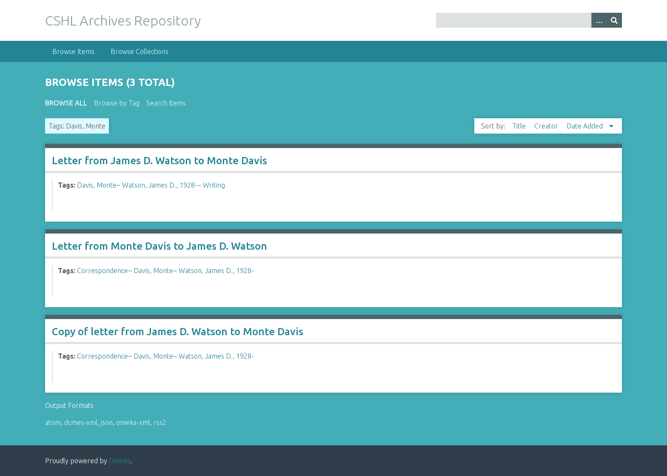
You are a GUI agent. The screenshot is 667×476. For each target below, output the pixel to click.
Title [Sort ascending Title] (519, 126)
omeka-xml (133, 422)
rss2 (160, 422)
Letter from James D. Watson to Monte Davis (159, 160)
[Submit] (614, 20)
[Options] (599, 20)
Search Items (166, 103)
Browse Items (73, 51)
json (107, 422)
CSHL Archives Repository (123, 20)
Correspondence (102, 270)
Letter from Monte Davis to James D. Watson (159, 246)
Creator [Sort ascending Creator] (547, 126)
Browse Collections (139, 51)
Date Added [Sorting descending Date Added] (585, 126)
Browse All (66, 103)
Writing (214, 185)
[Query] (528, 20)
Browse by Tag (117, 103)
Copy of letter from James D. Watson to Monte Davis (177, 331)
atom (53, 422)
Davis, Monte (97, 185)
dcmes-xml (80, 422)
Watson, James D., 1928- (159, 185)
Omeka (120, 461)
